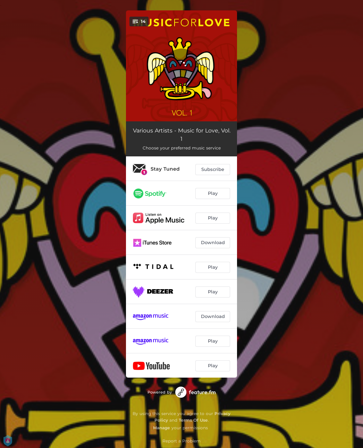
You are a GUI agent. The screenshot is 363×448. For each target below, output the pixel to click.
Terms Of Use (193, 420)
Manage (161, 427)
